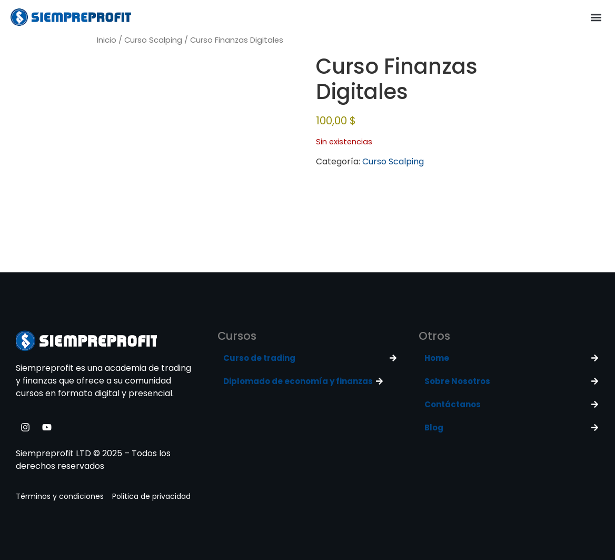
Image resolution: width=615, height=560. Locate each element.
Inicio (106, 40)
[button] (595, 17)
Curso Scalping (153, 40)
